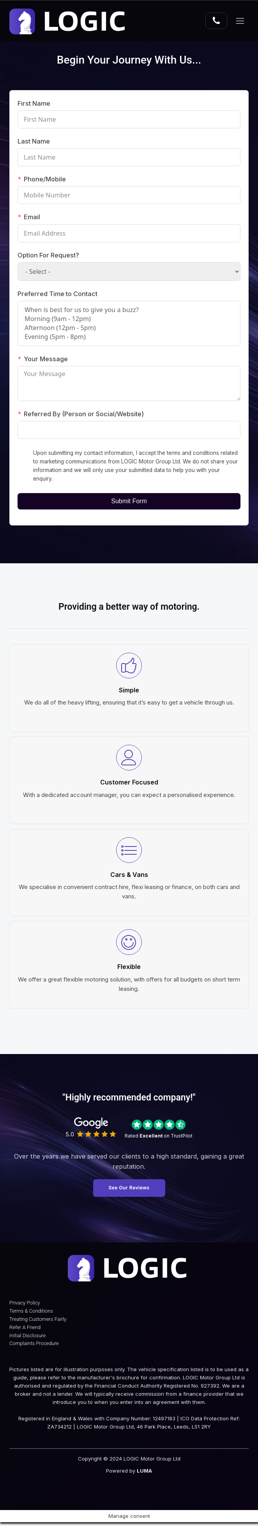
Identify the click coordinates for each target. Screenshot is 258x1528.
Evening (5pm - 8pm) (129, 336)
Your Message (46, 359)
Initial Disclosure (27, 1341)
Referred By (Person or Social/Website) (84, 414)
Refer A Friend (25, 1333)
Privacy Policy (24, 1308)
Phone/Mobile (45, 179)
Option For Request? (48, 255)
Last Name (34, 141)
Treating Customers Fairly (37, 1325)
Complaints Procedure (34, 1349)
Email (32, 217)
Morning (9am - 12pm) (129, 318)
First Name (34, 103)
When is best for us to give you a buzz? (129, 309)
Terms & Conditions (31, 1317)
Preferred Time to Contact (57, 294)
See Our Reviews (128, 1188)
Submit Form (129, 501)
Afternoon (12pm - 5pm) (129, 327)
